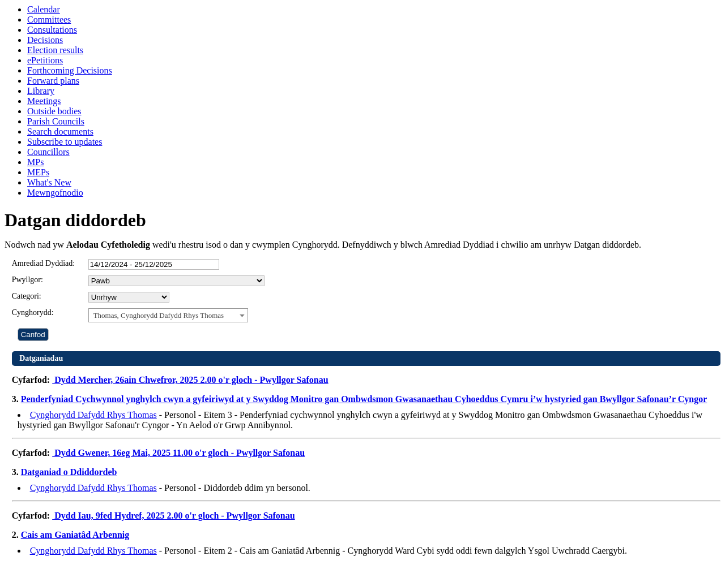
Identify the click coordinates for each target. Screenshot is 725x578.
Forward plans (53, 80)
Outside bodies (54, 111)
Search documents (60, 131)
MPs (35, 162)
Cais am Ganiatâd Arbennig (75, 535)
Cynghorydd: (33, 312)
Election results (55, 50)
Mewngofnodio (55, 192)
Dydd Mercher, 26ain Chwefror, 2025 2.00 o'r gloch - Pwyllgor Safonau (190, 380)
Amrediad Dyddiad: (43, 263)
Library (40, 91)
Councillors (48, 152)
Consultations (52, 29)
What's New (49, 182)
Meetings (44, 101)
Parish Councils (55, 121)
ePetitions (45, 60)
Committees (49, 19)
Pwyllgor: (27, 279)
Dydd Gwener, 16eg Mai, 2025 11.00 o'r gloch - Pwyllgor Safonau (178, 453)
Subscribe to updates (64, 141)
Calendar (43, 9)
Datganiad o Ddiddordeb (69, 472)
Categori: (26, 296)
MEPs (38, 172)
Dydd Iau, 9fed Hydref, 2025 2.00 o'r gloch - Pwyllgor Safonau (173, 515)
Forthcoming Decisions (69, 70)
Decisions (45, 40)
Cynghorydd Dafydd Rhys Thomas (93, 415)
